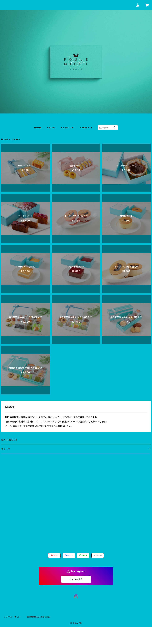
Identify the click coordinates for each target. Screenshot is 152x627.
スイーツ (5, 449)
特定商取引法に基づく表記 (38, 617)
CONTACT (86, 127)
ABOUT (51, 127)
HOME (38, 127)
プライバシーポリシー (13, 617)
